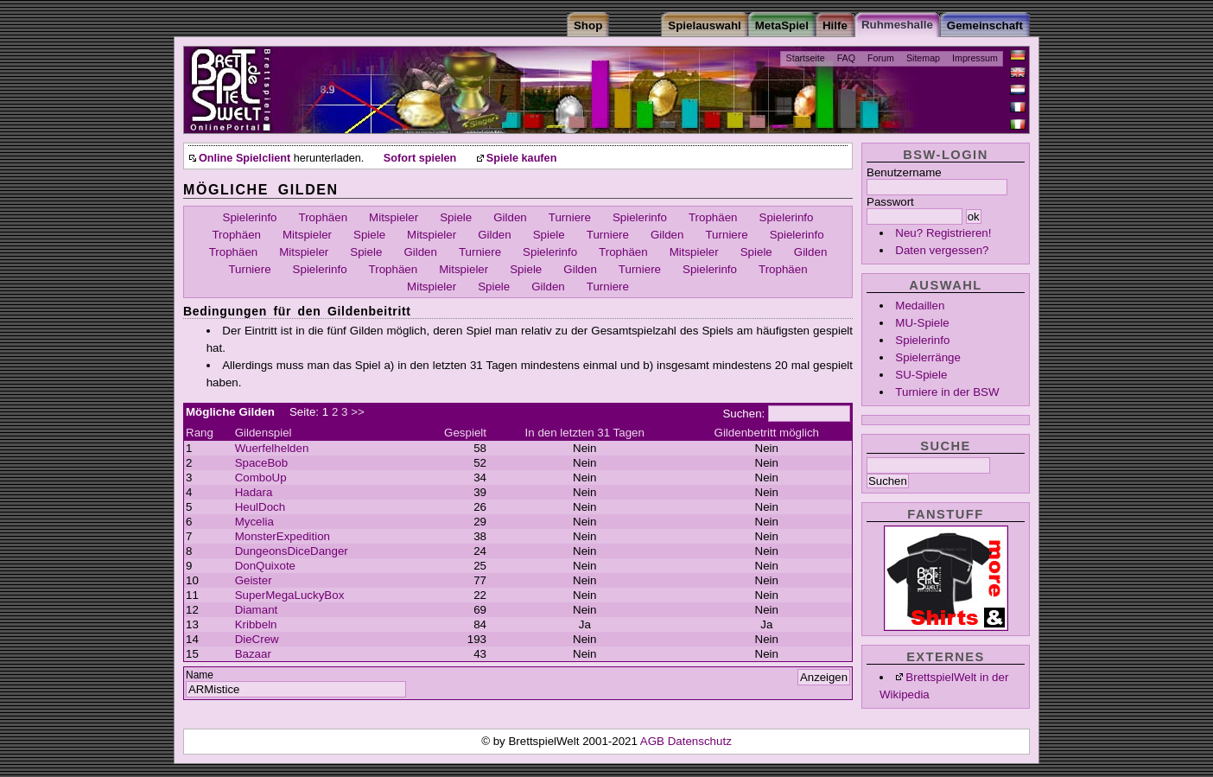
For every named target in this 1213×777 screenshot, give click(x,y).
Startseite (805, 58)
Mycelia (254, 521)
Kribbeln (256, 624)
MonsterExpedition (282, 536)
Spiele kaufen (521, 158)
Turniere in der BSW (947, 391)
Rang (199, 432)
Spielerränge (928, 357)
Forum (880, 58)
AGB (654, 741)
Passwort (890, 201)
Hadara (254, 492)
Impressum (975, 58)
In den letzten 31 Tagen (585, 432)
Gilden (510, 217)
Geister (253, 580)
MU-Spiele (922, 322)
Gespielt (465, 432)
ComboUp (261, 477)
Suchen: (743, 413)
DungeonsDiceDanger (291, 551)
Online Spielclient (244, 158)
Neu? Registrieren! (943, 232)
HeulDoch (260, 506)
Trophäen (323, 217)
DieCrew (257, 639)
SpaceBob (262, 462)
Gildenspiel (263, 432)
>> (358, 411)
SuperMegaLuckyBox (290, 595)
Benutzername (904, 172)
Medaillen (919, 305)
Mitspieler (393, 217)
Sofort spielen (420, 158)
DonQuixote (265, 565)
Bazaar (253, 653)
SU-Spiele (921, 374)
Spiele (456, 217)
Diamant (256, 609)
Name (199, 675)
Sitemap (923, 58)
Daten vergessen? (941, 250)
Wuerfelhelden (272, 448)
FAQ (846, 58)
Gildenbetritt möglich (767, 432)
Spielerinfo (922, 340)
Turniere (570, 217)
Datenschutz (700, 741)
